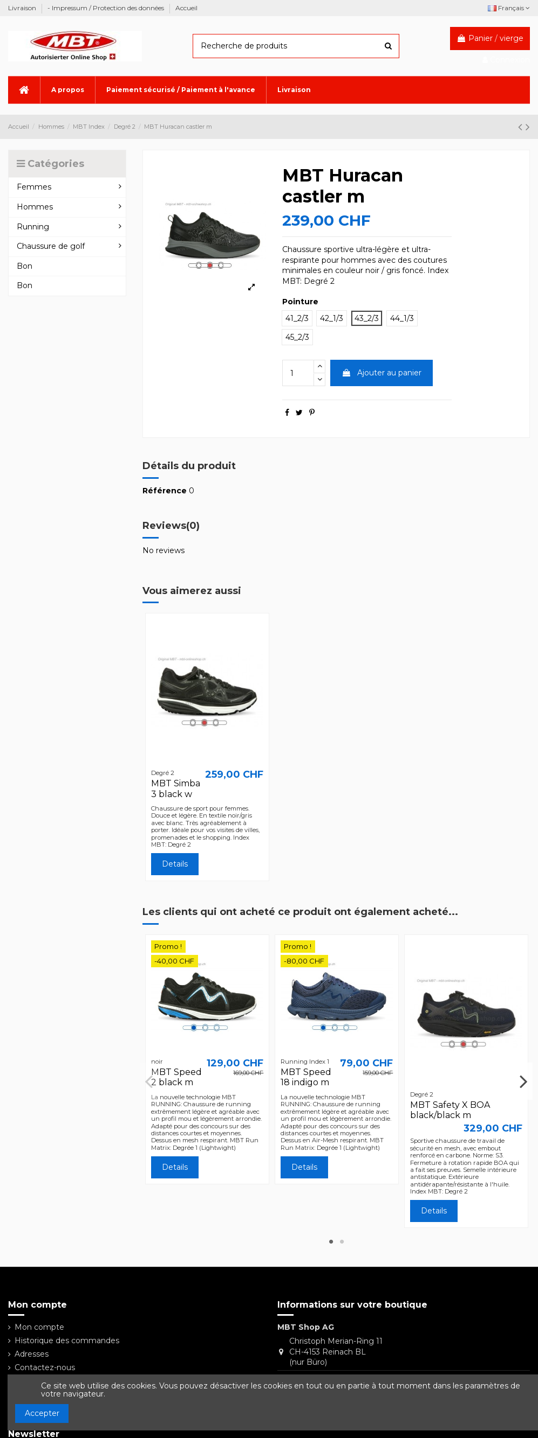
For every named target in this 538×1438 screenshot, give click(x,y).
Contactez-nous (45, 1367)
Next (523, 1081)
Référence (164, 490)
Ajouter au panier (381, 373)
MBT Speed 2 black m (176, 1077)
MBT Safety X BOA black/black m (450, 1110)
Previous (149, 1081)
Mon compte (39, 1327)
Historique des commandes (67, 1340)
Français (509, 8)
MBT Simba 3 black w (175, 788)
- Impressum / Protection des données (106, 8)
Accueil (186, 8)
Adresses (32, 1354)
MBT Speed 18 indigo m (306, 1077)
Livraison (23, 8)
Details (175, 864)
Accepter (42, 1413)
